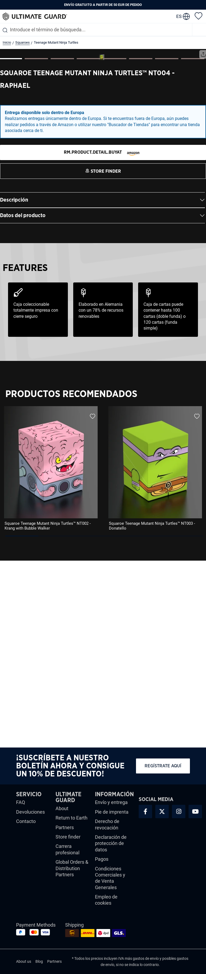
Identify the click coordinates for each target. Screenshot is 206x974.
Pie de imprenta (111, 812)
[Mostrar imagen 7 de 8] (166, 245)
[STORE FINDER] (103, 339)
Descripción (14, 387)
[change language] (183, 16)
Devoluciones (30, 812)
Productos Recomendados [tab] (71, 581)
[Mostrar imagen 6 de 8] (140, 245)
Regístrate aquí (163, 766)
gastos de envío (146, 958)
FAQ (20, 802)
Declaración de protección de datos (111, 843)
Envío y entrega (111, 802)
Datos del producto (23, 402)
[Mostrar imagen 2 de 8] (36, 245)
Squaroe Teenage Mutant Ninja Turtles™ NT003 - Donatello (152, 713)
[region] (103, 657)
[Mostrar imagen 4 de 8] (88, 245)
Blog (39, 961)
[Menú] (199, 29)
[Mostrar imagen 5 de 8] (114, 245)
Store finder (68, 837)
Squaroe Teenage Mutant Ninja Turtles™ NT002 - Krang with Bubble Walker (48, 713)
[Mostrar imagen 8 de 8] (192, 245)
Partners (65, 827)
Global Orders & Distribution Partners (72, 868)
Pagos (101, 859)
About (62, 808)
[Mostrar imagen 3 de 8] (62, 245)
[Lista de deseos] (198, 15)
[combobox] (96, 30)
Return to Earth (71, 818)
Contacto (26, 821)
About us (23, 961)
